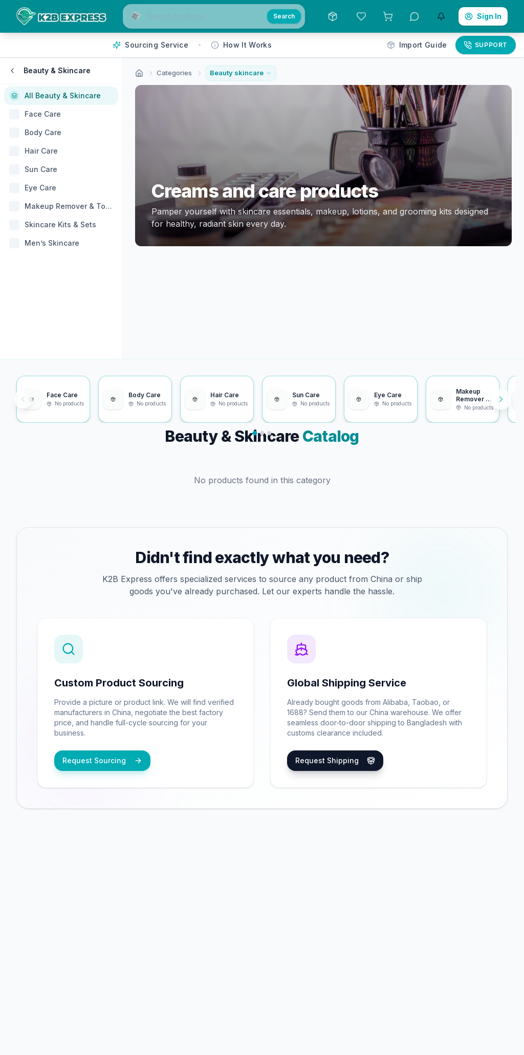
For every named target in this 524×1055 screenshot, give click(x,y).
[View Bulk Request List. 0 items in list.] (388, 16)
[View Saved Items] (361, 16)
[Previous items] (23, 399)
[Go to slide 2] (262, 432)
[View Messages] (414, 16)
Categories (174, 73)
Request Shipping (335, 760)
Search (284, 16)
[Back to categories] (12, 70)
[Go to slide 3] (269, 432)
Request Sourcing (102, 760)
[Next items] (501, 399)
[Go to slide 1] (255, 432)
